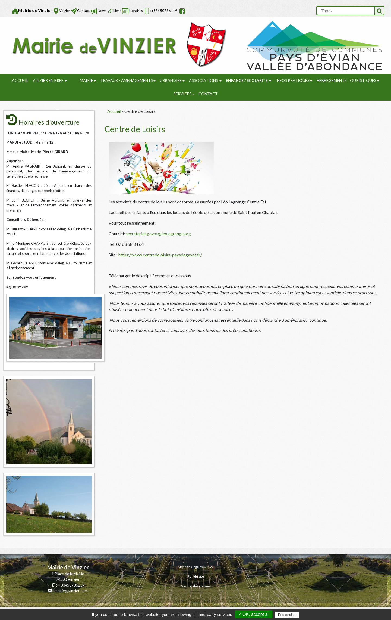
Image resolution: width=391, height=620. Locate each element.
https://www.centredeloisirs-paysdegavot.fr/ (160, 254)
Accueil (20, 80)
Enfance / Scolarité (248, 80)
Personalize (287, 615)
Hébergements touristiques (348, 80)
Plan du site (195, 576)
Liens (117, 10)
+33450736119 (71, 585)
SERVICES (184, 93)
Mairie (88, 80)
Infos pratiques (294, 80)
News (101, 10)
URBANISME (172, 80)
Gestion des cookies (195, 586)
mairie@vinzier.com (71, 590)
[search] (345, 11)
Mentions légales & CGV (195, 567)
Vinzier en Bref (50, 80)
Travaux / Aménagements (128, 80)
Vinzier (64, 10)
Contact (83, 10)
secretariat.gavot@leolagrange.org (158, 233)
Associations (205, 80)
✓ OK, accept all (254, 614)
